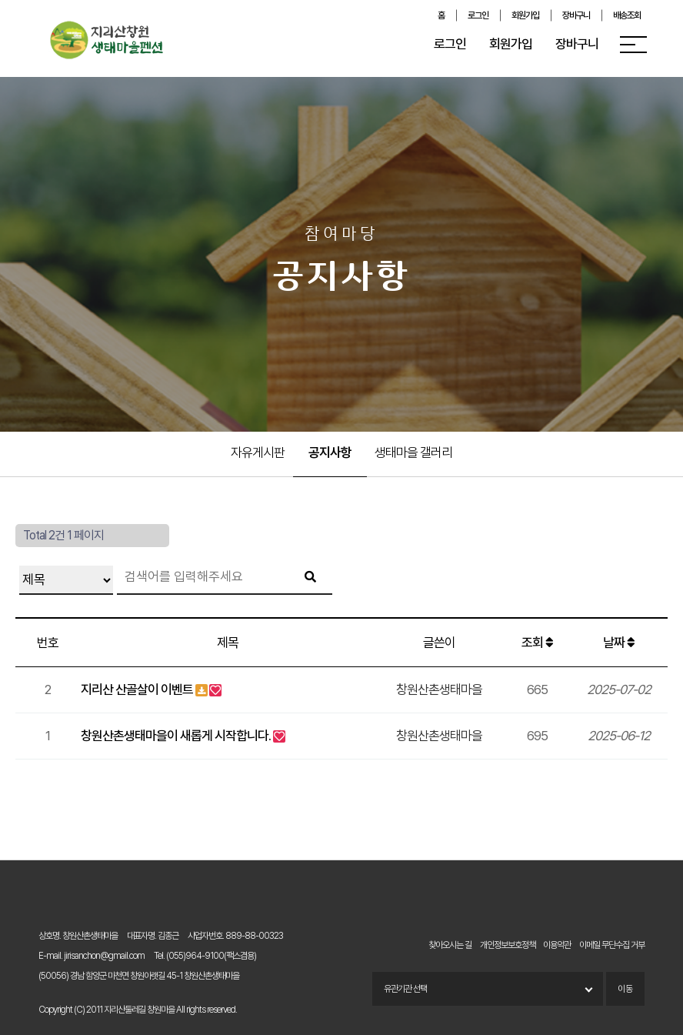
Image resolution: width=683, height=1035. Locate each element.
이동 (625, 988)
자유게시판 (258, 452)
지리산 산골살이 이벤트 (137, 689)
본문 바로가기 (0, 0)
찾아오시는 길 (449, 945)
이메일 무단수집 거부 (612, 945)
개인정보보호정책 (507, 945)
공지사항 (329, 452)
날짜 (619, 642)
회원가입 (525, 15)
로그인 (478, 15)
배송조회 (627, 15)
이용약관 (557, 945)
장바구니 (576, 15)
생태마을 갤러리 (413, 452)
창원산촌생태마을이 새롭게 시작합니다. (176, 735)
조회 (537, 642)
